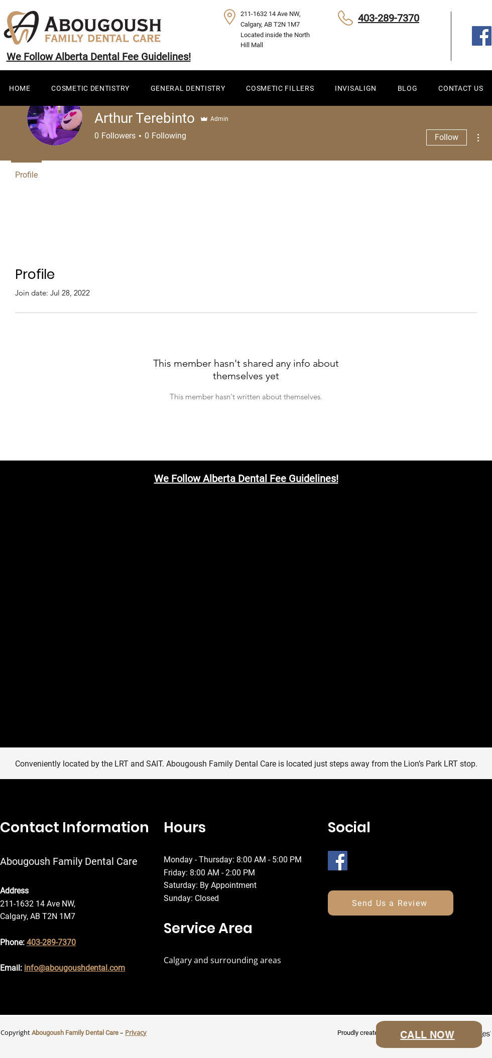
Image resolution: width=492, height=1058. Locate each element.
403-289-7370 (388, 18)
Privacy (136, 1032)
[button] (90, 88)
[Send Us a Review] (390, 903)
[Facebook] (481, 36)
